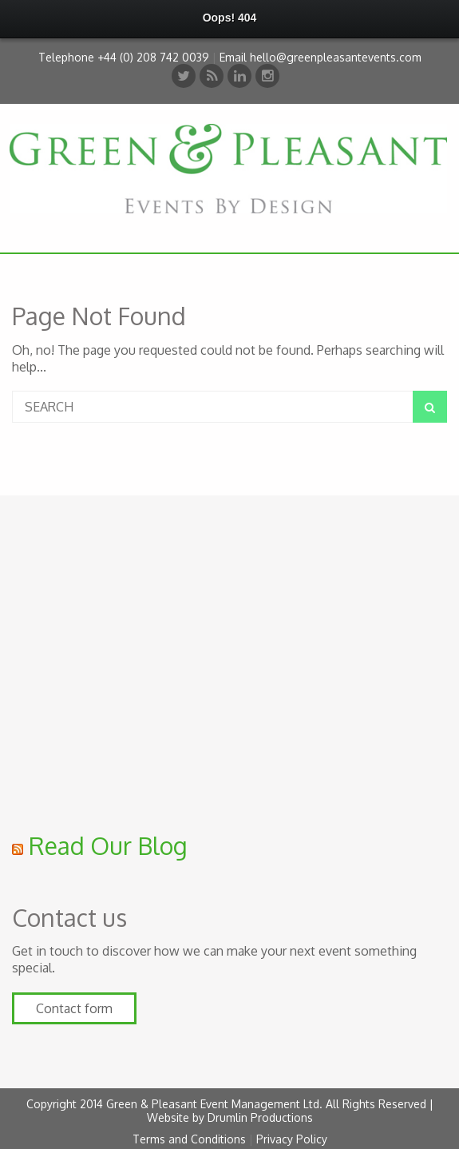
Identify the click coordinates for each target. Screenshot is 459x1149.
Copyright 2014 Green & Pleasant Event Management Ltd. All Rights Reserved (227, 1104)
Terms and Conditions (189, 1139)
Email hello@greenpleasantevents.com (320, 57)
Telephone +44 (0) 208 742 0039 (123, 57)
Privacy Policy (291, 1139)
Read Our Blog (108, 845)
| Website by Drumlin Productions (290, 1110)
